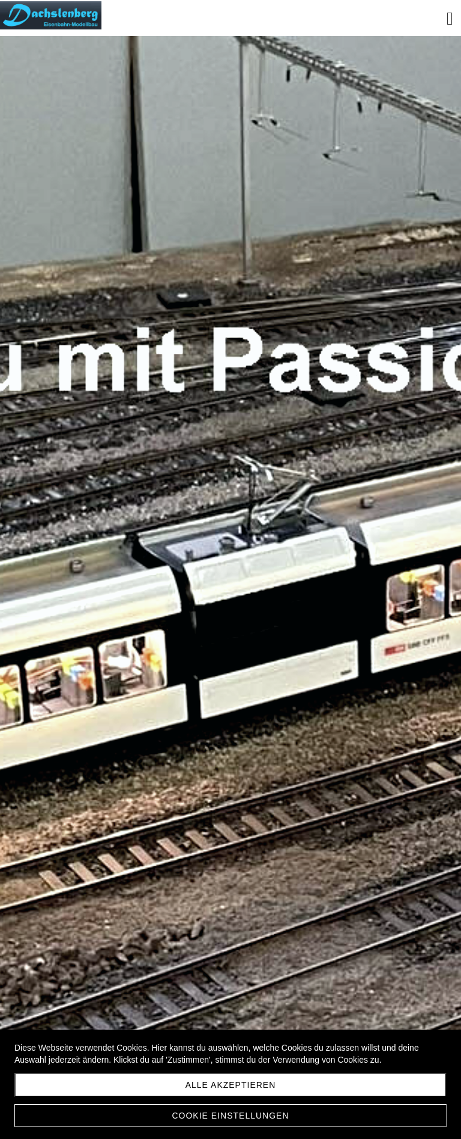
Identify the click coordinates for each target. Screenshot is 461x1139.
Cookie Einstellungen (230, 1115)
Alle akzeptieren (230, 1085)
